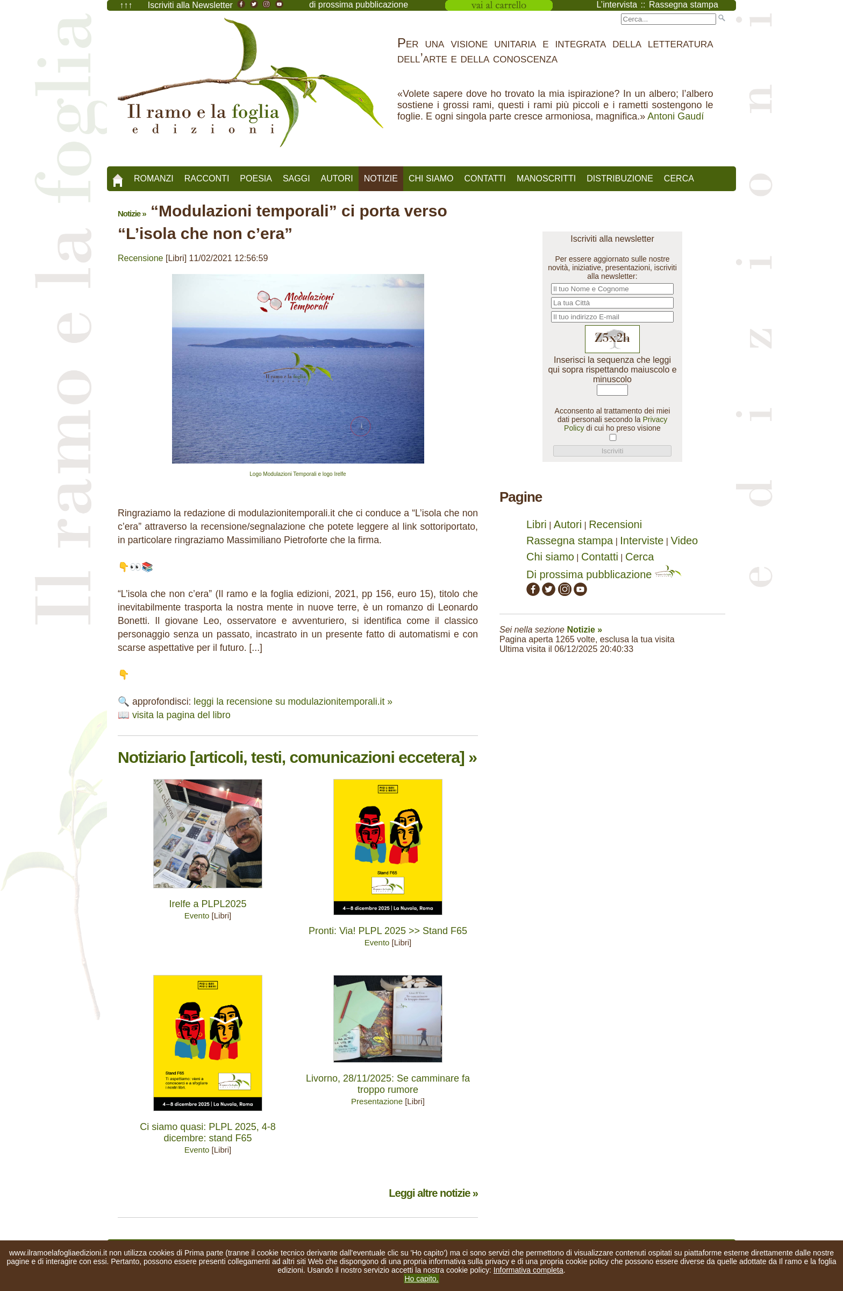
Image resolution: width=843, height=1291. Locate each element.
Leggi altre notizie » (433, 1193)
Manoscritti (546, 178)
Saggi (296, 178)
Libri (536, 524)
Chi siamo (431, 178)
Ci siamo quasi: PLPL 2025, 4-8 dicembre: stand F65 (207, 1132)
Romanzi (154, 178)
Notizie (381, 178)
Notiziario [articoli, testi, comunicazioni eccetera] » (297, 757)
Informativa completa (528, 1270)
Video (684, 540)
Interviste (641, 540)
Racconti (207, 178)
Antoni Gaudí (675, 116)
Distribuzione (620, 178)
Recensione (140, 258)
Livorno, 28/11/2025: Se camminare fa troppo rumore (388, 1084)
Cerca (679, 178)
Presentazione (377, 1101)
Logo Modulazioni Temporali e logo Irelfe (297, 474)
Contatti (485, 178)
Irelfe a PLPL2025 (207, 904)
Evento (197, 915)
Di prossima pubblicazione (604, 574)
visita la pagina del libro (181, 715)
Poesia (256, 178)
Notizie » (132, 213)
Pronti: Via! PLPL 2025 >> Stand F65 (388, 930)
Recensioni (615, 524)
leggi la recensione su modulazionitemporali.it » (293, 701)
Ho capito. (421, 1278)
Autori (337, 178)
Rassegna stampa (569, 540)
